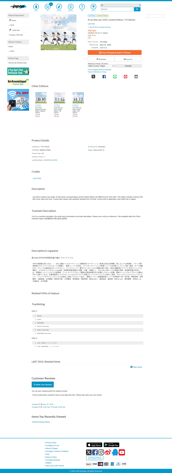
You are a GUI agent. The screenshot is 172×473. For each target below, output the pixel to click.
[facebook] (95, 452)
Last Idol (91, 24)
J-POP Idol (46, 407)
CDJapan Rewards (53, 460)
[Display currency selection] (89, 38)
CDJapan (35, 404)
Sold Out (103, 48)
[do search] (137, 9)
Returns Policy (51, 457)
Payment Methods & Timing (97, 72)
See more (137, 367)
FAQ (47, 454)
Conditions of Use (52, 445)
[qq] (115, 452)
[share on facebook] (104, 76)
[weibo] (108, 452)
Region (90, 150)
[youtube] (122, 452)
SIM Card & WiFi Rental (55, 466)
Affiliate (48, 463)
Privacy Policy (51, 443)
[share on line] (115, 76)
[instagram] (101, 452)
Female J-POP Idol (58, 407)
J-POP (51, 404)
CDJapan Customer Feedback (57, 451)
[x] (89, 452)
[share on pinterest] (125, 76)
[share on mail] (136, 76)
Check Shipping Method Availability (99, 70)
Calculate (128, 66)
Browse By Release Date (18, 63)
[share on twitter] (93, 76)
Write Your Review (43, 385)
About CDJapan (52, 448)
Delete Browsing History (41, 422)
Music (44, 404)
